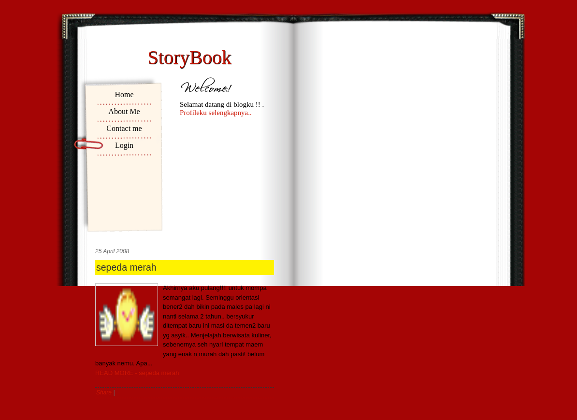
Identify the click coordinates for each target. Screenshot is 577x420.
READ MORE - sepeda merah (137, 373)
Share (104, 392)
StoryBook (189, 57)
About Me (124, 111)
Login (124, 145)
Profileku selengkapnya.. (216, 112)
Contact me (124, 128)
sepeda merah (126, 267)
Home (124, 94)
